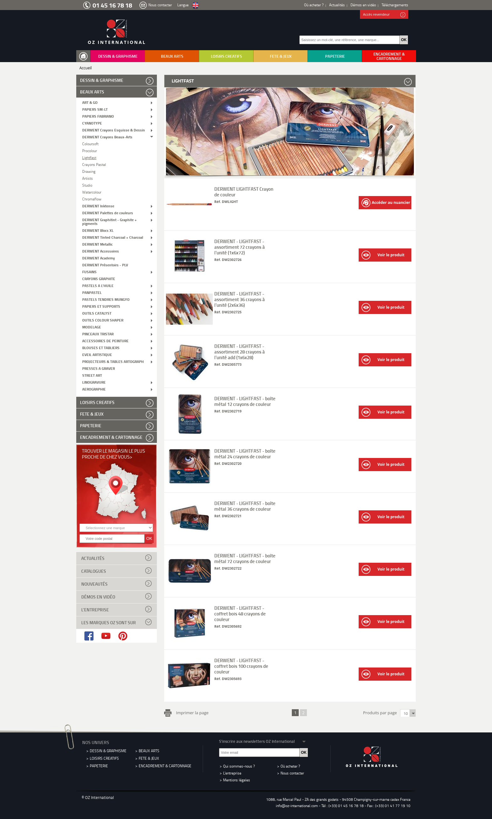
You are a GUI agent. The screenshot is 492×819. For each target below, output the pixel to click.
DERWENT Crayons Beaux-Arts (107, 136)
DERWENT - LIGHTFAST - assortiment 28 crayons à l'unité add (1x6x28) (239, 351)
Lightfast (89, 157)
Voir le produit (382, 255)
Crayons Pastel (94, 164)
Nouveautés (116, 583)
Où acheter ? (314, 5)
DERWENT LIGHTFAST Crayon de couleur (243, 191)
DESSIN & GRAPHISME (117, 56)
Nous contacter (160, 5)
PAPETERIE (335, 56)
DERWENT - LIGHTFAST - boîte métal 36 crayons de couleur (244, 506)
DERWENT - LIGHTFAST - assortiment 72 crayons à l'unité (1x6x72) (239, 246)
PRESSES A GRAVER (98, 368)
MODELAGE (91, 326)
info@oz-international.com (297, 805)
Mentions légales (236, 780)
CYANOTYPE (92, 122)
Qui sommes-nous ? (239, 766)
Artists (87, 178)
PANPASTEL (92, 292)
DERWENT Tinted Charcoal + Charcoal (112, 237)
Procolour (89, 150)
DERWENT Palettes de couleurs (107, 212)
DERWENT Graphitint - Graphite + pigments (109, 221)
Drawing (88, 171)
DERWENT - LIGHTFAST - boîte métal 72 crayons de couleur (244, 558)
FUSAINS (89, 271)
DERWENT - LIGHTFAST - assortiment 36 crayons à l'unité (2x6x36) (239, 299)
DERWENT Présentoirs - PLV (105, 264)
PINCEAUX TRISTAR (98, 333)
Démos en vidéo (363, 5)
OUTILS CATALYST (96, 313)
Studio (87, 185)
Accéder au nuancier (385, 202)
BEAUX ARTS (172, 56)
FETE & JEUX (280, 56)
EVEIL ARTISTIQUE (97, 354)
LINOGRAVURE (94, 382)
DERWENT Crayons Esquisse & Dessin (113, 129)
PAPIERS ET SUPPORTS (101, 306)
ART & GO (90, 102)
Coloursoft (90, 143)
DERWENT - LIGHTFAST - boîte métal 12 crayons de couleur (244, 401)
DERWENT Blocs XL (98, 230)
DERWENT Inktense (98, 205)
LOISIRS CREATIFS (226, 56)
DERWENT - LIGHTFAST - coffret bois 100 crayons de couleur (241, 665)
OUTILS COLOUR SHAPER (102, 319)
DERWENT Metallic (97, 244)
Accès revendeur (384, 15)
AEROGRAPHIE (94, 388)
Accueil (85, 68)
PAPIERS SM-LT (95, 109)
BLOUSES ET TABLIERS (101, 347)
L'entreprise (116, 609)
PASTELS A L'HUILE (98, 285)
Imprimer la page (191, 712)
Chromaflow (91, 198)
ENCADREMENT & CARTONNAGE (389, 56)
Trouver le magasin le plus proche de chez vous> (113, 454)
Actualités (337, 5)
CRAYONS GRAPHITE (98, 278)
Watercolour (91, 191)
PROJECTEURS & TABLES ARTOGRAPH (113, 361)
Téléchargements (395, 5)
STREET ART (92, 375)
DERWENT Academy (98, 257)
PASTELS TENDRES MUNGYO (106, 299)
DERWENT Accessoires (100, 250)
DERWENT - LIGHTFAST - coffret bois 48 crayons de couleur (240, 613)
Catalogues (116, 570)
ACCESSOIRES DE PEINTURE (105, 340)
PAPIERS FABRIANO (98, 116)
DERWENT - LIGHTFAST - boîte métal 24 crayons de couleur (244, 453)
